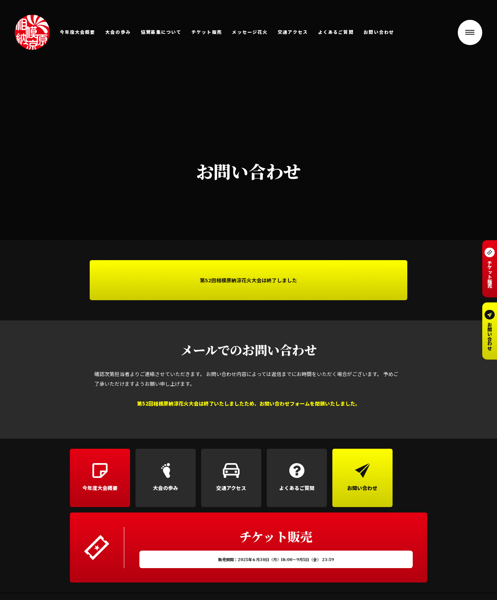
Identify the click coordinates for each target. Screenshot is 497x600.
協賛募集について (161, 32)
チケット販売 (206, 32)
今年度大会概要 (78, 32)
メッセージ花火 (250, 32)
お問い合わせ (378, 32)
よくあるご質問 (336, 32)
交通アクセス (293, 32)
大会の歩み (118, 32)
